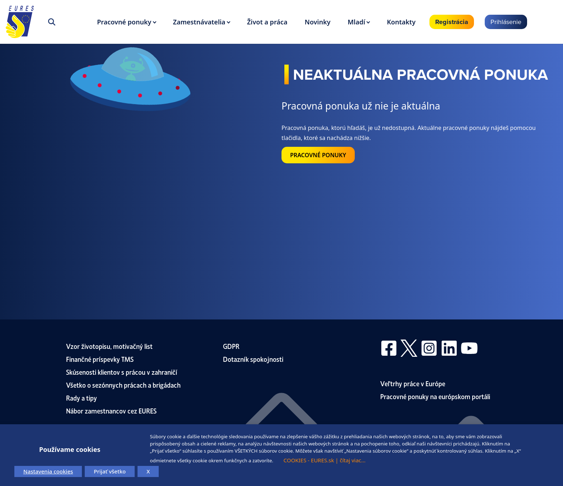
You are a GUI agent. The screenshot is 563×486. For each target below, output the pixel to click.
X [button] (148, 471)
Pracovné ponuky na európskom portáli (435, 396)
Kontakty (401, 22)
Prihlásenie (505, 21)
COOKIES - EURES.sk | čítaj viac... (325, 460)
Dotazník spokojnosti (253, 358)
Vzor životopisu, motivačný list (109, 345)
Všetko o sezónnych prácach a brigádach (123, 384)
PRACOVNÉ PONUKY (318, 155)
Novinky (317, 22)
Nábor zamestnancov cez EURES (111, 410)
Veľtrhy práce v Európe (412, 383)
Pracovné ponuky (124, 22)
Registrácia (451, 22)
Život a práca (267, 22)
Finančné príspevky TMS (100, 358)
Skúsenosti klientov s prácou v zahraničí (121, 371)
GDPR (231, 345)
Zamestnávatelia (199, 22)
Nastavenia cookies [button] (48, 471)
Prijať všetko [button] (110, 471)
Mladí (356, 22)
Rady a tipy (81, 397)
